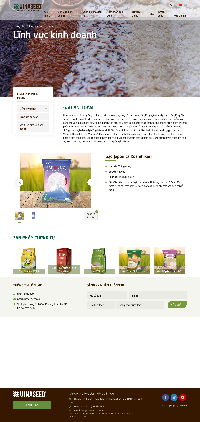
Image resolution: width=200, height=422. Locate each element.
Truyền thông (136, 13)
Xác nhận (177, 304)
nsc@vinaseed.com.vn (92, 410)
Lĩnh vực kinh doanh (65, 13)
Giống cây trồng (33, 108)
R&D (152, 13)
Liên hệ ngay (32, 404)
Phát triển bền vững (115, 13)
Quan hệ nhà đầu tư (92, 13)
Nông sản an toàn (29, 116)
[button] (19, 182)
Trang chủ (19, 26)
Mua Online (179, 15)
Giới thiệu (47, 13)
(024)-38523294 (95, 406)
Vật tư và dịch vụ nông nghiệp (31, 126)
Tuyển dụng (161, 13)
